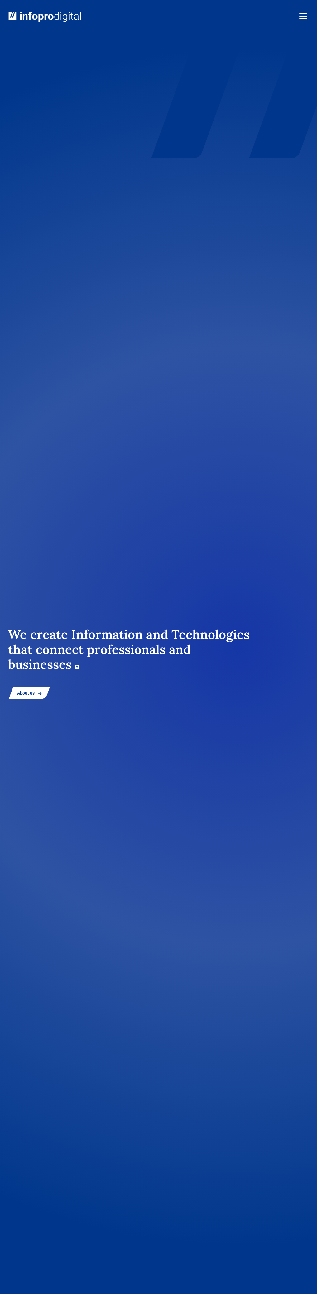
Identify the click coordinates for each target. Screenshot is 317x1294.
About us (26, 693)
